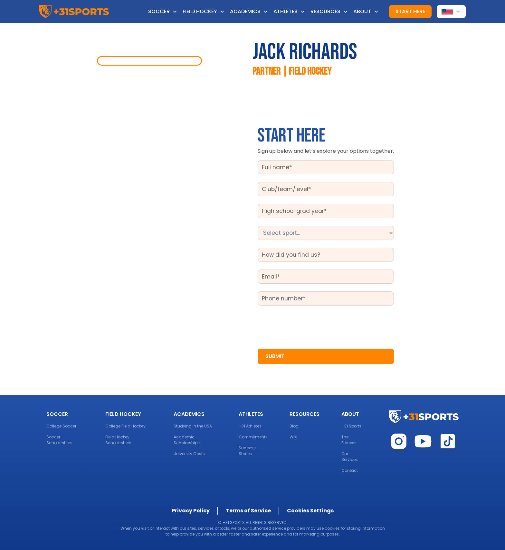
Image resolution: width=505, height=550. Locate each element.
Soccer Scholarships (59, 439)
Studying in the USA (193, 426)
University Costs (189, 453)
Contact (349, 470)
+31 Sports (351, 426)
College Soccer (61, 426)
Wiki (293, 437)
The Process (349, 439)
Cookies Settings (310, 510)
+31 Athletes (250, 426)
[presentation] (307, 325)
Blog (294, 426)
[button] (165, 11)
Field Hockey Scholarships (118, 439)
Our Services (349, 456)
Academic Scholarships (187, 439)
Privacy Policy (191, 510)
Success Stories (247, 450)
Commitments (253, 437)
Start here (410, 11)
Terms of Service (248, 510)
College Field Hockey (125, 426)
